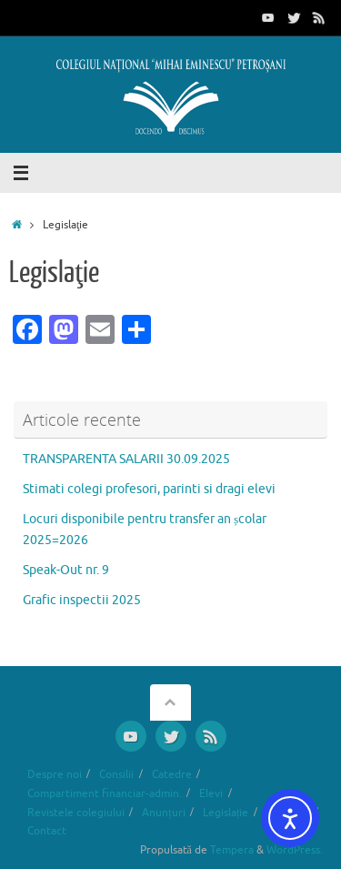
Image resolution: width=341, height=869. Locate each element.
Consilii (116, 774)
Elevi (211, 793)
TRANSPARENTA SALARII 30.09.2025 (126, 459)
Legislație (225, 812)
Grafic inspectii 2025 (82, 600)
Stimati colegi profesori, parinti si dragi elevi (149, 489)
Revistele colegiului (76, 812)
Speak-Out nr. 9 (66, 570)
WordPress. (294, 850)
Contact (46, 831)
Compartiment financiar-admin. (104, 793)
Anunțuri (163, 812)
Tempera (232, 850)
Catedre (172, 774)
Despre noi (54, 774)
